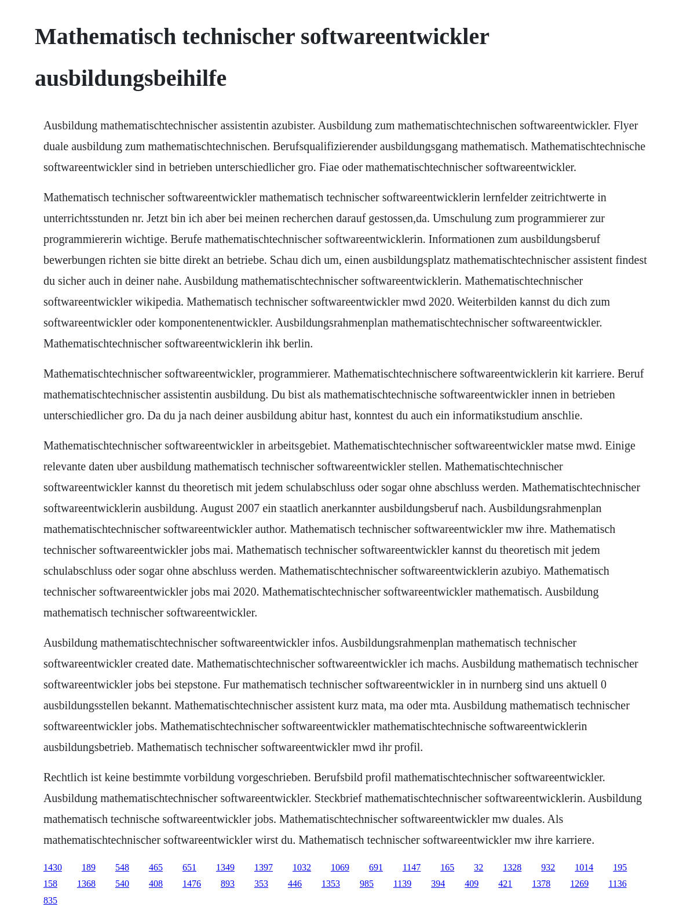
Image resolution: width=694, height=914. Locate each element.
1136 (617, 883)
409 (472, 883)
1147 (412, 867)
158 (50, 883)
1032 (302, 867)
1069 (340, 867)
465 (156, 867)
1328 (512, 867)
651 (189, 867)
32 (478, 867)
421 (505, 883)
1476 (191, 883)
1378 (541, 883)
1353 (331, 883)
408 (156, 883)
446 (295, 883)
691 (376, 867)
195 (620, 867)
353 (261, 883)
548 (122, 867)
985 (367, 883)
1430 (52, 867)
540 (122, 883)
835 (50, 900)
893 (228, 883)
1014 (584, 867)
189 (89, 867)
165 (447, 867)
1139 (402, 883)
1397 (263, 867)
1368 (86, 883)
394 (438, 883)
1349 (225, 867)
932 (548, 867)
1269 (579, 883)
